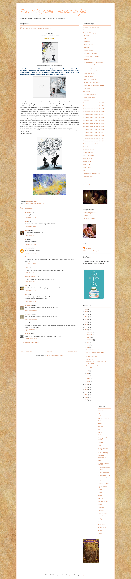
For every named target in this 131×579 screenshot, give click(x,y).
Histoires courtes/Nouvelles (91, 56)
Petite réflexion (87, 147)
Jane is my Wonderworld (102, 456)
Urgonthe (100, 530)
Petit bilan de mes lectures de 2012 (93, 117)
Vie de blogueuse (88, 176)
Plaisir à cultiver (102, 513)
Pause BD (86, 100)
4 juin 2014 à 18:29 (30, 281)
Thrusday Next (87, 215)
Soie (26, 285)
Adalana (100, 410)
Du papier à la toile (91, 356)
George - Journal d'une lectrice (103, 449)
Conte (84, 38)
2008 (86, 397)
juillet (88, 345)
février (89, 378)
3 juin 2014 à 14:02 (30, 226)
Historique (86, 59)
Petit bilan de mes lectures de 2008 (93, 106)
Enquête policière (88, 50)
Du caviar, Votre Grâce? (93, 350)
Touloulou (28, 333)
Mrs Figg (100, 504)
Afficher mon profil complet (91, 251)
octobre (89, 337)
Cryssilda (100, 432)
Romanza (27, 248)
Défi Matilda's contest (89, 218)
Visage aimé (86, 182)
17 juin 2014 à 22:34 (31, 330)
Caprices (100, 426)
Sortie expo (86, 164)
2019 (86, 317)
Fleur (26, 257)
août (88, 342)
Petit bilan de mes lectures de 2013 (93, 120)
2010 (86, 392)
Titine (26, 221)
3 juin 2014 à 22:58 (30, 264)
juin (88, 347)
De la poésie (86, 41)
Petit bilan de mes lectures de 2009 (93, 109)
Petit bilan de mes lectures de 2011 (93, 114)
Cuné (99, 435)
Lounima (100, 492)
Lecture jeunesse (88, 76)
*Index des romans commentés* (92, 27)
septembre (90, 340)
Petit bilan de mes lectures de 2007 (93, 103)
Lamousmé (28, 305)
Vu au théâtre (87, 185)
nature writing (87, 91)
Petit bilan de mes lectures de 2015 (93, 126)
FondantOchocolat (30, 276)
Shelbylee (101, 519)
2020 (86, 314)
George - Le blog (103, 452)
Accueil (49, 351)
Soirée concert (87, 161)
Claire (26, 267)
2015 (86, 327)
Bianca (100, 423)
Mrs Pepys (101, 507)
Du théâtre (86, 47)
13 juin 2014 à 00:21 (31, 319)
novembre (90, 334)
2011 (86, 389)
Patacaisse (101, 510)
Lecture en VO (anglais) (90, 71)
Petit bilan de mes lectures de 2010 (93, 112)
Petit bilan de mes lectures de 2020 (93, 141)
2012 (86, 387)
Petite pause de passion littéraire (92, 144)
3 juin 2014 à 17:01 (30, 253)
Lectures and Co (102, 478)
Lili (26, 239)
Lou (26, 323)
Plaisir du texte (87, 158)
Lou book (100, 489)
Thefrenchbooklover (104, 522)
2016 (86, 324)
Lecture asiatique (88, 68)
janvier (89, 381)
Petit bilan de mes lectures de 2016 (93, 129)
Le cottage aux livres (104, 475)
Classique (86, 35)
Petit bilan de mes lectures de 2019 (93, 138)
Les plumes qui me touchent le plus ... (94, 85)
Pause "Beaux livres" (89, 97)
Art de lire (100, 416)
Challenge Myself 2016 (89, 213)
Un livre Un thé (102, 527)
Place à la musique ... (89, 155)
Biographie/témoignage (90, 33)
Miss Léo (100, 498)
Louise (27, 294)
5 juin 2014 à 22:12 (30, 290)
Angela (100, 413)
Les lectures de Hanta (104, 481)
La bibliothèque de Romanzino (35, 203)
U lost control (102, 525)
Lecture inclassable (88, 74)
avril (88, 373)
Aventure (85, 30)
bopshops (70, 575)
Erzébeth (100, 442)
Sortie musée (87, 167)
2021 (86, 311)
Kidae (99, 460)
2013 (86, 384)
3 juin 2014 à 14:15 (30, 235)
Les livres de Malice (103, 484)
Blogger (83, 575)
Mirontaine (28, 212)
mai (88, 371)
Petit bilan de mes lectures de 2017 (93, 132)
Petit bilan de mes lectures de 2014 (93, 123)
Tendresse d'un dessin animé (91, 173)
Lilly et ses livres (102, 487)
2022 (86, 309)
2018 (86, 319)
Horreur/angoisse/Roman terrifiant (93, 62)
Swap (84, 170)
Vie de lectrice (87, 179)
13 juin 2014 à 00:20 (31, 310)
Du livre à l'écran (88, 44)
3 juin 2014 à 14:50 (30, 244)
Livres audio (86, 88)
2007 (86, 400)
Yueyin (100, 533)
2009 (86, 395)
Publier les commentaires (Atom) (53, 355)
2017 (86, 322)
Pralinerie (100, 516)
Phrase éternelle (88, 152)
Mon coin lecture (102, 501)
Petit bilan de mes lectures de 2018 (93, 135)
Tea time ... (89, 359)
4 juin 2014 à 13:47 (30, 273)
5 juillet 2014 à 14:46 (31, 338)
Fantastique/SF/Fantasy (90, 53)
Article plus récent (26, 351)
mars (88, 376)
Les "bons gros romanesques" (92, 82)
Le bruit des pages (103, 472)
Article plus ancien (72, 351)
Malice (27, 230)
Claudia (100, 429)
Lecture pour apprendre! (90, 79)
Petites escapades (88, 150)
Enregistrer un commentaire (31, 342)
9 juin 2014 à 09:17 (30, 301)
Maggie (100, 495)
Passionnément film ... (89, 94)
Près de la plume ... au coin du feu (52, 12)
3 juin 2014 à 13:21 (30, 217)
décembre (90, 332)
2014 (86, 330)
